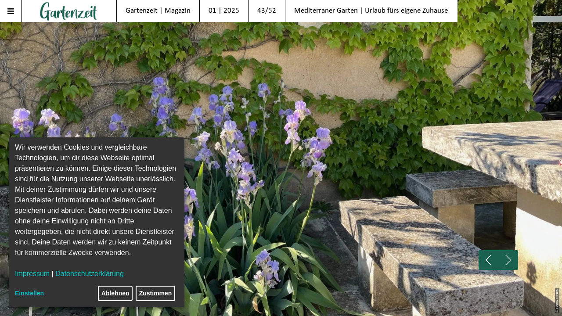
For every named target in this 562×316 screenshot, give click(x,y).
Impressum (32, 273)
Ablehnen (115, 293)
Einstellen (29, 293)
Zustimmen (155, 293)
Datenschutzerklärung (89, 273)
